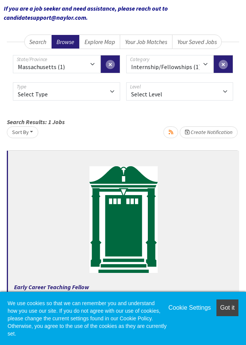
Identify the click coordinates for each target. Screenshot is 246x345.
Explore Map (100, 42)
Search (37, 42)
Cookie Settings (189, 307)
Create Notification (208, 132)
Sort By (20, 132)
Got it (227, 307)
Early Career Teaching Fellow (51, 287)
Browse (65, 42)
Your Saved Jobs (197, 42)
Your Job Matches (146, 42)
